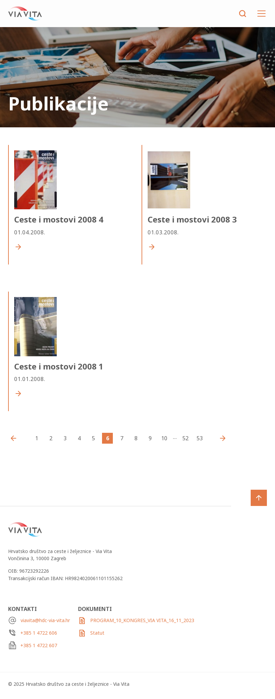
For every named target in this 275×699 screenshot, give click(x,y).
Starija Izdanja (221, 438)
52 (185, 438)
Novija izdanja (15, 438)
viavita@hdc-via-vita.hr (45, 620)
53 (200, 438)
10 (164, 438)
